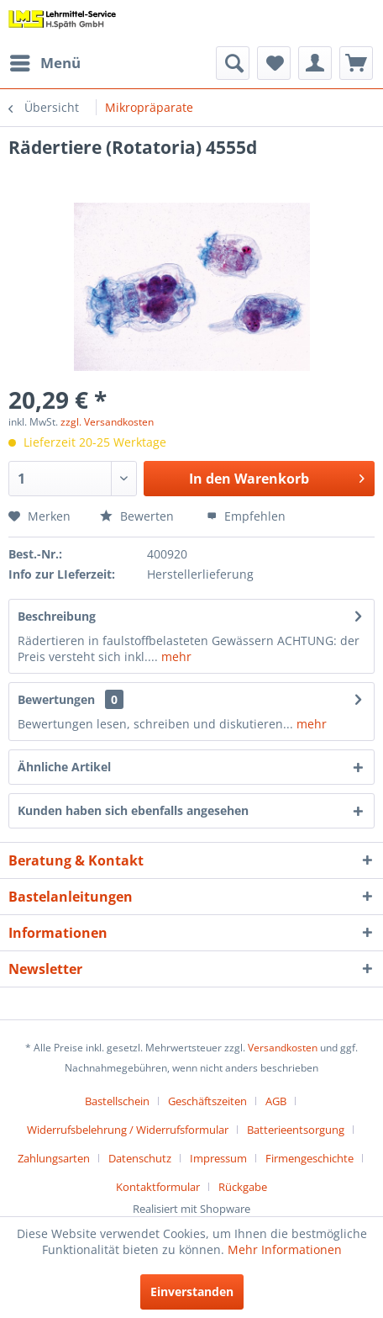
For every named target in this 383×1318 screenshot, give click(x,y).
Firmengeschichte (309, 1158)
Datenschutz (139, 1158)
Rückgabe (242, 1186)
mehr (175, 656)
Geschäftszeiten (207, 1101)
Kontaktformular (158, 1186)
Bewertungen (56, 699)
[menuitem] (44, 63)
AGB (275, 1101)
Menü (45, 61)
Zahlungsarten (54, 1158)
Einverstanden (191, 1291)
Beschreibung (57, 616)
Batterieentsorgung (295, 1129)
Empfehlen (246, 516)
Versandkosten (282, 1047)
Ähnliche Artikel (64, 767)
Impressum (218, 1158)
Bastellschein (117, 1101)
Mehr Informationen (285, 1249)
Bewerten (137, 516)
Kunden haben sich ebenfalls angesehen (133, 810)
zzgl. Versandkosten (107, 422)
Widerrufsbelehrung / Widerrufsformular (127, 1129)
